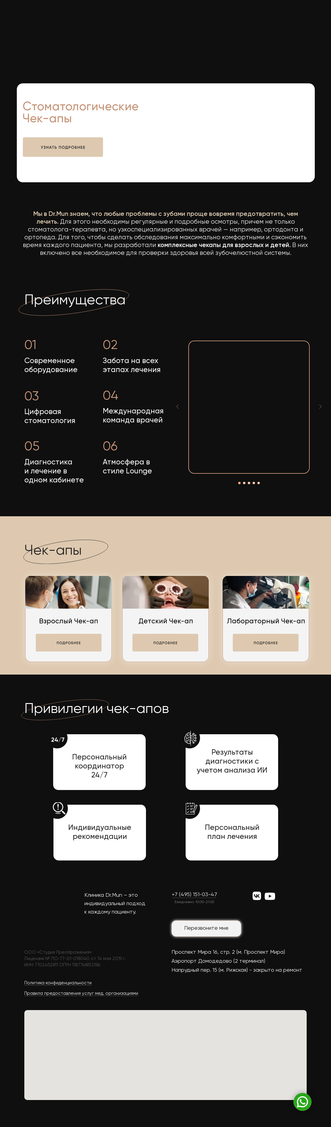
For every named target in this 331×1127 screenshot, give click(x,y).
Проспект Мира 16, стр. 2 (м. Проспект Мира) (228, 952)
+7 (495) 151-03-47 (194, 894)
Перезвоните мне (206, 928)
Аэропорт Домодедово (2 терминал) (218, 961)
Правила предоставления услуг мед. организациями (81, 993)
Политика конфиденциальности (58, 983)
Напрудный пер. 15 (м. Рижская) (210, 970)
